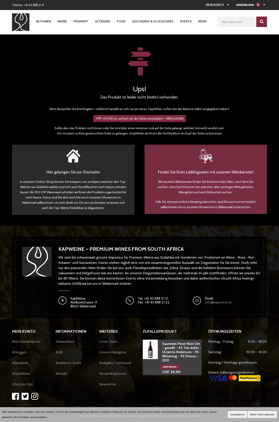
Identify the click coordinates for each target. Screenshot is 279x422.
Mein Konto (215, 5)
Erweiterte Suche (68, 363)
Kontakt (61, 373)
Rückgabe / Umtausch (115, 363)
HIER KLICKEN (175, 118)
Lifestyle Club (22, 384)
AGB (59, 352)
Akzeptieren (237, 414)
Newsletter (107, 384)
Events (186, 21)
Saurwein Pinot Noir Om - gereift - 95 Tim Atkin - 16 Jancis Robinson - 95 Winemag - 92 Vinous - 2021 (181, 352)
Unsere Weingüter (112, 352)
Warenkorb (20, 363)
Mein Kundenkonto (26, 341)
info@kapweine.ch (218, 302)
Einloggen (19, 352)
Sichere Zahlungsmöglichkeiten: (234, 375)
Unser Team (108, 341)
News (202, 21)
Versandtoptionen (112, 373)
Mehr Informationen (262, 414)
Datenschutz (65, 341)
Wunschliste (21, 373)
